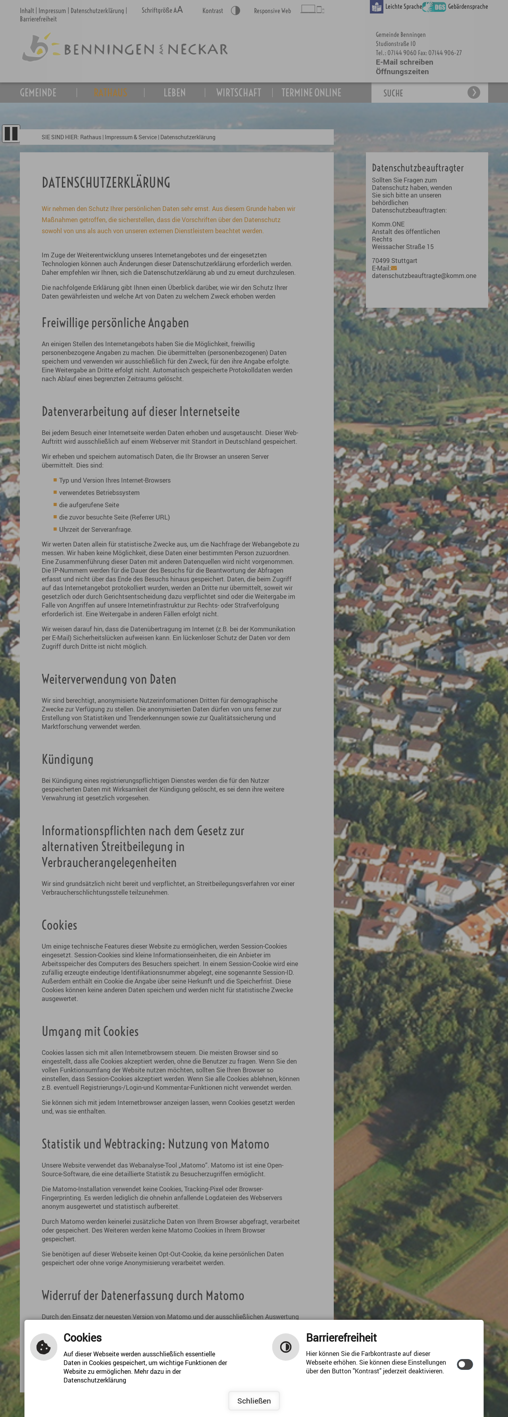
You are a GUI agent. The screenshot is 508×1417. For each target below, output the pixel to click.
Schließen (254, 1401)
